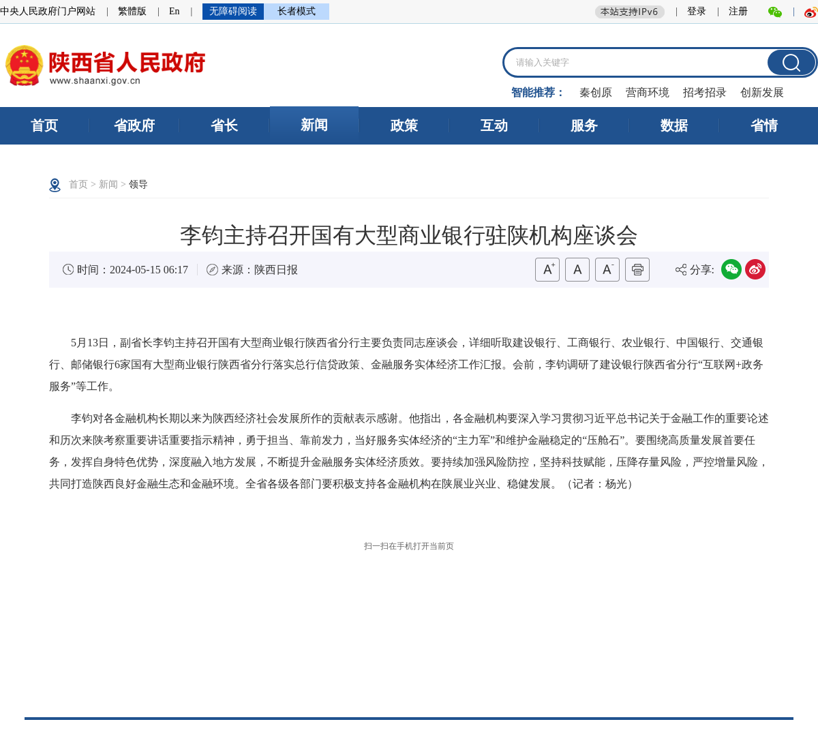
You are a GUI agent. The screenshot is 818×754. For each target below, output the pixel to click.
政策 (404, 125)
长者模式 (296, 11)
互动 (494, 125)
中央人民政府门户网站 (47, 11)
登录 (696, 11)
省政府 (134, 125)
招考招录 (705, 92)
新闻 (314, 124)
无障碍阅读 (233, 11)
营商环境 (647, 92)
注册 (738, 11)
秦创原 (595, 92)
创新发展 (762, 92)
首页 (44, 125)
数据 (674, 125)
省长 (224, 125)
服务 (584, 125)
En (174, 11)
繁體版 (132, 11)
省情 (764, 125)
